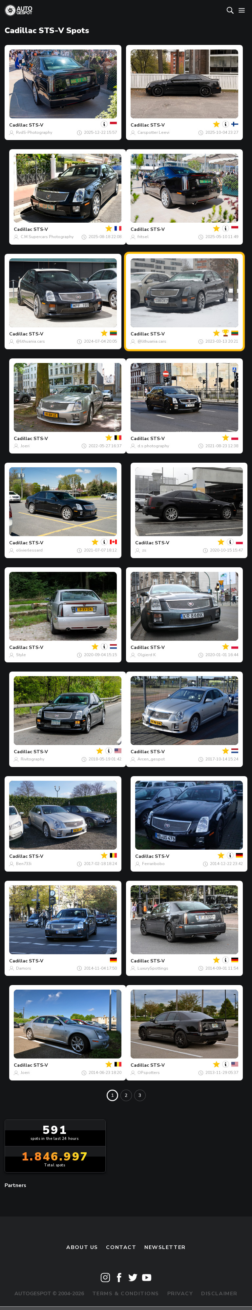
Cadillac (18, 125)
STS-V (36, 125)
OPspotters (148, 1072)
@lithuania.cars (30, 341)
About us (82, 1247)
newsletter (165, 1247)
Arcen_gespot (151, 759)
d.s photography (153, 446)
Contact (121, 1247)
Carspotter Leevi (153, 132)
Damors (23, 968)
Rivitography (32, 759)
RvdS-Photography (34, 132)
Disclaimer (219, 1293)
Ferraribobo (153, 863)
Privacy (180, 1293)
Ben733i (24, 863)
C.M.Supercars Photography (47, 236)
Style (21, 654)
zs (144, 550)
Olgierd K (146, 654)
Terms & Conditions (125, 1293)
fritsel (143, 236)
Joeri (25, 446)
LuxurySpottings (152, 968)
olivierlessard (29, 550)
